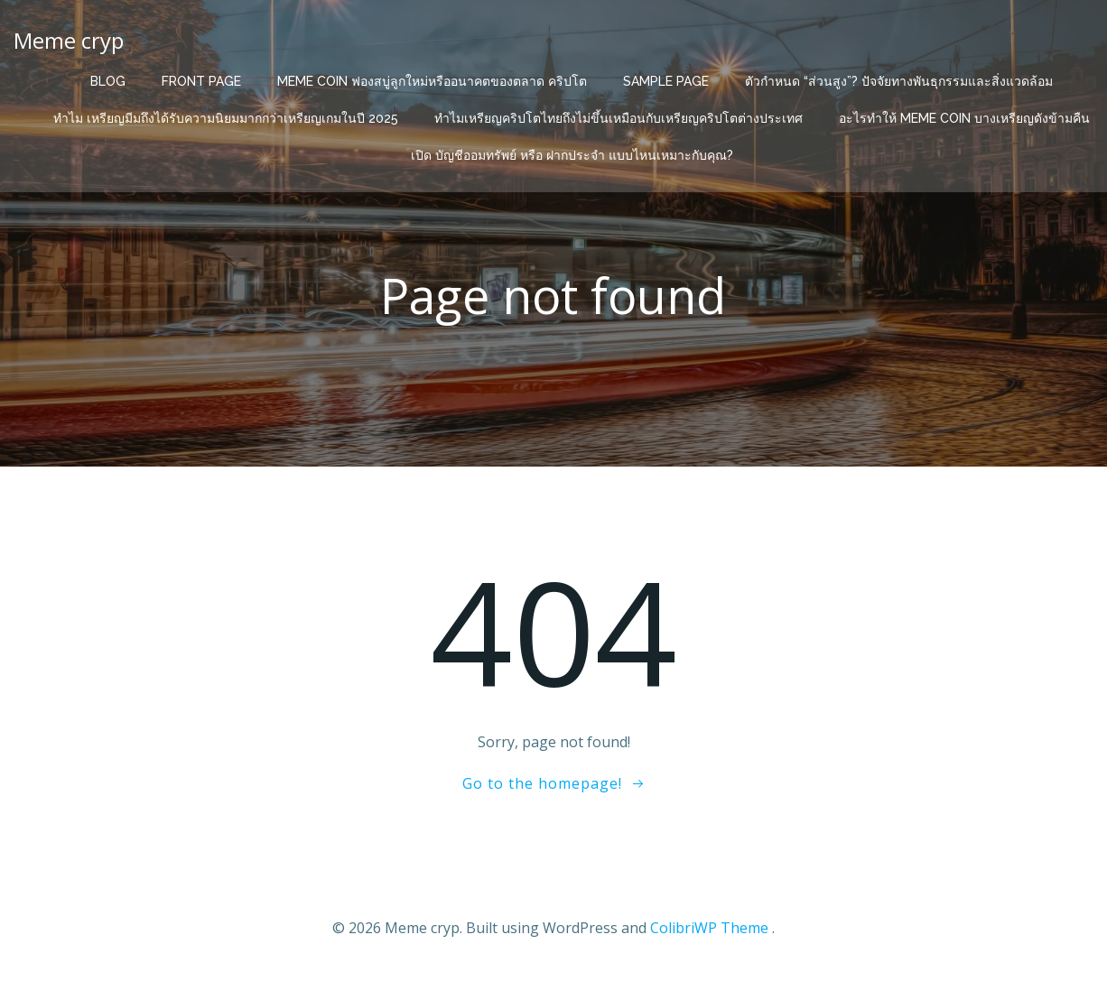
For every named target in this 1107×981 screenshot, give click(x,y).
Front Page (201, 81)
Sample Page (666, 81)
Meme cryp (69, 40)
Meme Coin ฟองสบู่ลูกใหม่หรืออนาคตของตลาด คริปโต (432, 81)
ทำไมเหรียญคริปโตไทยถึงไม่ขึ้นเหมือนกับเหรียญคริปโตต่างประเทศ (618, 118)
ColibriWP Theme (709, 928)
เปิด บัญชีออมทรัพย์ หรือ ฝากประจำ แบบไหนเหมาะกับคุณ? (572, 155)
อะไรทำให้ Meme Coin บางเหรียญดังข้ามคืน (964, 118)
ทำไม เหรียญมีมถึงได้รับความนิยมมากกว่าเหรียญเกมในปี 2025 (225, 118)
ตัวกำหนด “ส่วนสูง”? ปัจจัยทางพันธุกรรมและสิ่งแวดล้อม (899, 81)
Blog (108, 81)
